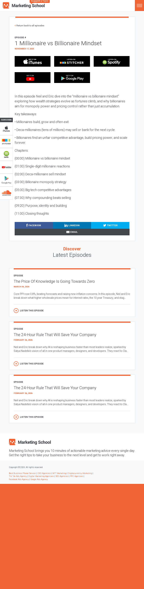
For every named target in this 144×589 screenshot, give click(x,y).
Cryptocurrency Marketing (80, 473)
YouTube (6, 167)
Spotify (6, 154)
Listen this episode (32, 310)
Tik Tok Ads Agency (18, 476)
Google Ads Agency (39, 479)
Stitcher (6, 141)
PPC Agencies (76, 476)
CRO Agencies (44, 473)
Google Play (6, 180)
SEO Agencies (61, 476)
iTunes (6, 128)
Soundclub (6, 192)
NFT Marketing (59, 473)
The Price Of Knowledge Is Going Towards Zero (54, 281)
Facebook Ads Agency (19, 479)
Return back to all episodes (30, 25)
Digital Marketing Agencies (41, 476)
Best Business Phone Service (22, 473)
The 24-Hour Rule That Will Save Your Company (55, 334)
